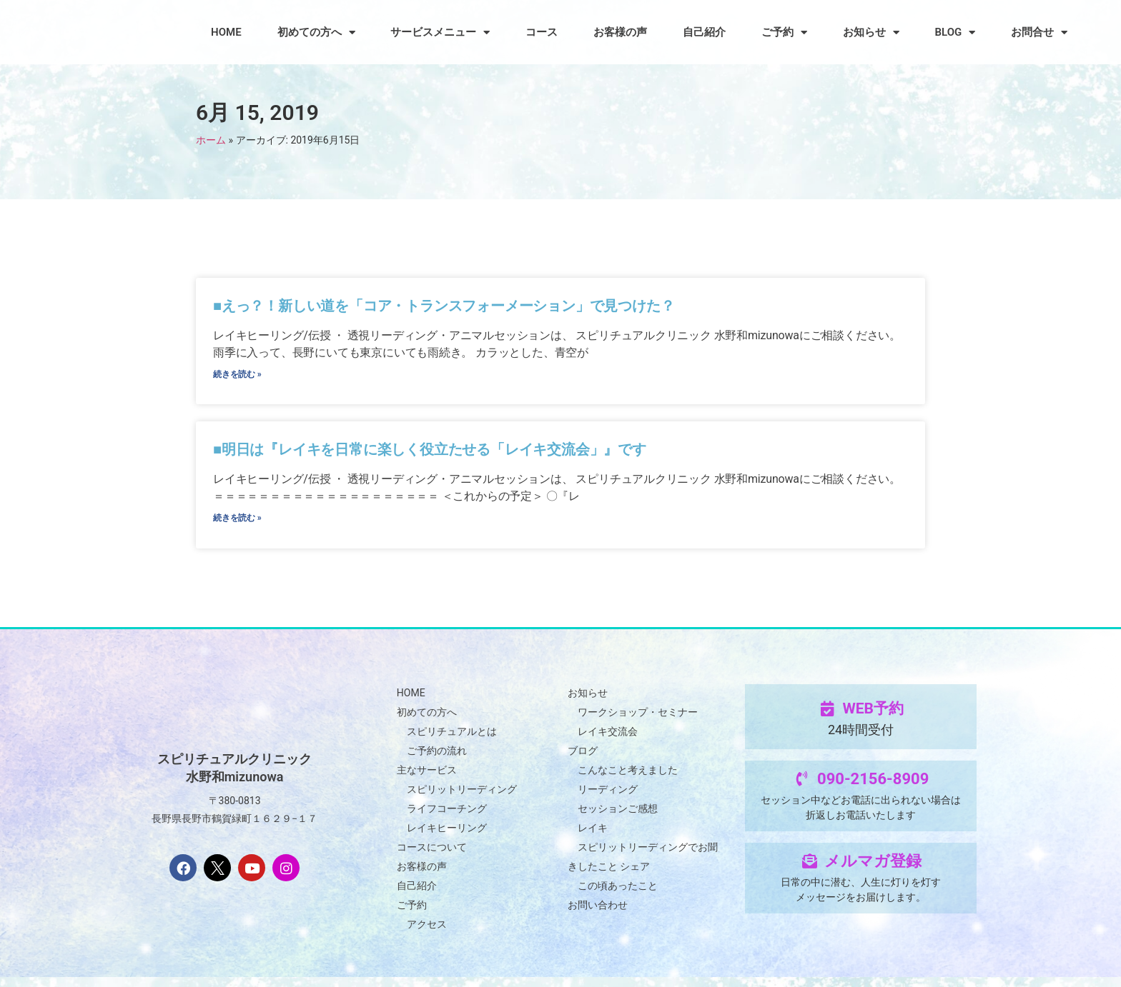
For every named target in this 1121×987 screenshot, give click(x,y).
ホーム (211, 140)
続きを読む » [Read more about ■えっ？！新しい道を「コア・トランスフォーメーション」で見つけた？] (237, 377)
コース (541, 32)
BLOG (955, 32)
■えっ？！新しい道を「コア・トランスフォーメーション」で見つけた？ (446, 305)
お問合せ (1039, 32)
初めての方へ (316, 32)
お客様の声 (620, 32)
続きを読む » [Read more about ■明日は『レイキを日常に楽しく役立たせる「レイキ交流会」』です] (237, 526)
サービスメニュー (440, 32)
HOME (226, 32)
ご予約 (784, 32)
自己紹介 (704, 32)
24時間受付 (861, 739)
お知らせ (871, 32)
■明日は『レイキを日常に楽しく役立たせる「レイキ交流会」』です (432, 455)
